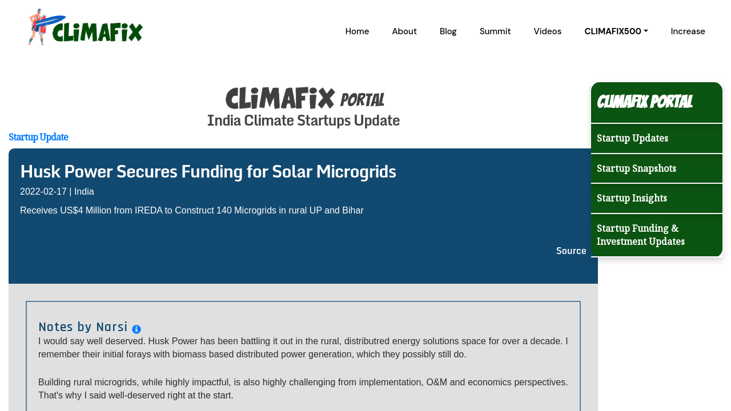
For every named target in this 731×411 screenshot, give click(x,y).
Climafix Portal (644, 102)
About (404, 31)
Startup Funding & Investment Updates (641, 235)
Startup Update (38, 137)
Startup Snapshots (636, 168)
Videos (548, 31)
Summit (495, 31)
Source (571, 250)
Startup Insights (632, 198)
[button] (616, 31)
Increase (688, 31)
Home (357, 31)
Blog (448, 31)
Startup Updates (632, 138)
